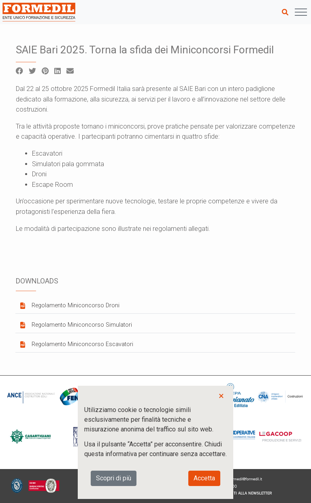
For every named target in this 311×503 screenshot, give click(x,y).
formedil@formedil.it (245, 479)
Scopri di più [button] (113, 478)
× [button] (221, 396)
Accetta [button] (204, 478)
